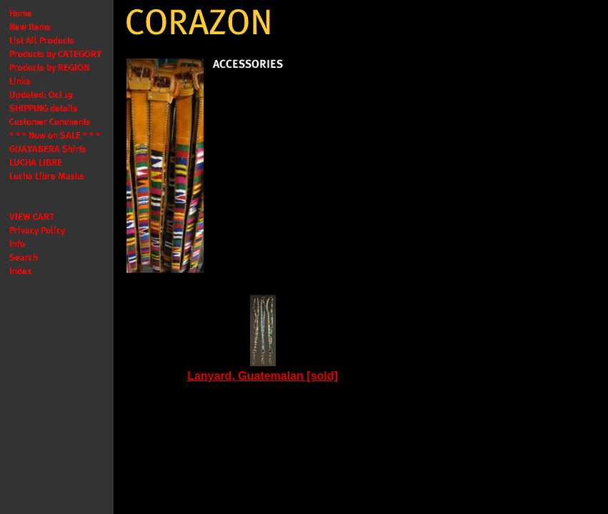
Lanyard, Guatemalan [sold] (262, 376)
